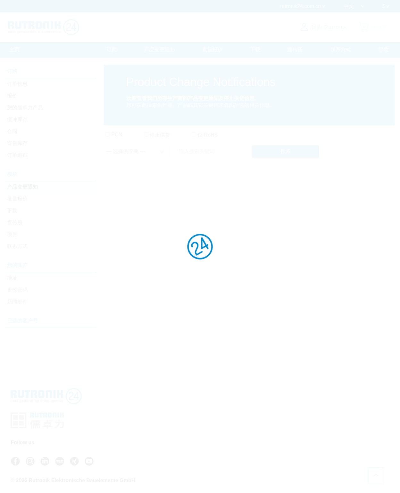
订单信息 (18, 84)
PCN (116, 135)
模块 (13, 174)
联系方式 (340, 49)
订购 (111, 49)
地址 (13, 278)
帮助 (383, 49)
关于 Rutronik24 (269, 432)
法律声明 (331, 427)
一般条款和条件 (338, 408)
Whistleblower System (344, 434)
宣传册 (295, 49)
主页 (14, 49)
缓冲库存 (18, 120)
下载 (255, 49)
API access (264, 414)
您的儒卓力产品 (26, 108)
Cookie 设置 (334, 439)
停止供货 (160, 135)
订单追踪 (18, 155)
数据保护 (331, 414)
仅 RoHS (207, 135)
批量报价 (212, 49)
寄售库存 (18, 143)
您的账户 (18, 265)
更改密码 (18, 290)
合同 (13, 131)
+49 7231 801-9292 (203, 416)
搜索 (285, 152)
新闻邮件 (18, 302)
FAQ (257, 408)
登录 (260, 439)
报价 (13, 96)
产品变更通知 (159, 49)
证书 (326, 421)
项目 (13, 234)
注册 (260, 446)
